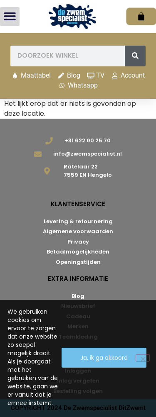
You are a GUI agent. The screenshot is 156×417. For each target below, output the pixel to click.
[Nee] (143, 358)
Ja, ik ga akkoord (104, 358)
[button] (10, 17)
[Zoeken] (135, 56)
